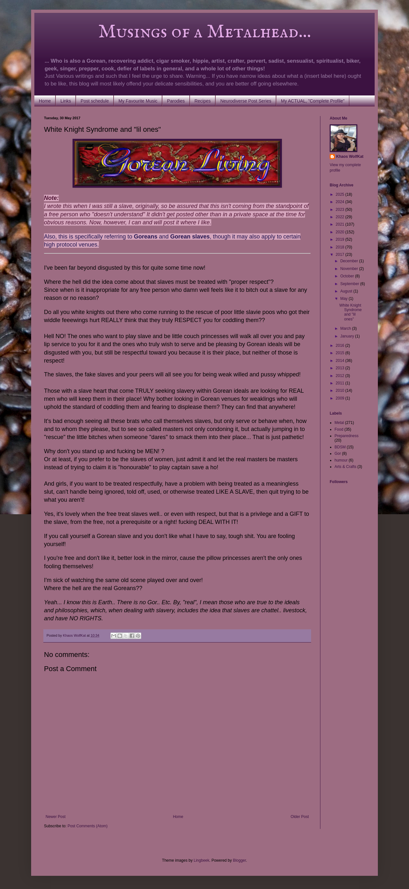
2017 (340, 254)
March (346, 328)
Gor (338, 453)
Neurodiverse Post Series (245, 100)
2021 (340, 224)
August (346, 291)
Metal (339, 422)
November (349, 268)
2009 (340, 398)
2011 (340, 383)
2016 (340, 345)
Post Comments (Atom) (87, 826)
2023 (340, 209)
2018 (340, 247)
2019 (340, 239)
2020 (340, 232)
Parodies (176, 100)
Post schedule (95, 100)
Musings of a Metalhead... (177, 32)
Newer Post (55, 816)
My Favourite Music (137, 100)
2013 (340, 368)
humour (341, 460)
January (347, 336)
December (349, 261)
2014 (340, 360)
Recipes (203, 100)
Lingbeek (201, 860)
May (344, 298)
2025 (340, 194)
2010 (340, 390)
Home (45, 100)
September (350, 284)
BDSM (340, 447)
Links (65, 100)
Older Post (300, 816)
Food (339, 429)
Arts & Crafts (345, 466)
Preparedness (347, 436)
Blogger (239, 860)
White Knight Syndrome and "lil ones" (350, 312)
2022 (340, 217)
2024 (340, 202)
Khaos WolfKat (349, 156)
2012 (340, 375)
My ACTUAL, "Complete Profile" (312, 100)
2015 (340, 353)
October (347, 276)
